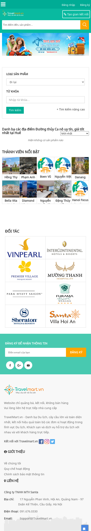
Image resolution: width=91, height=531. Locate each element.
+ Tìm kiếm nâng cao (71, 109)
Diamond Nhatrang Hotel (28, 201)
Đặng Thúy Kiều (62, 201)
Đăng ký (85, 5)
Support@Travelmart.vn (36, 518)
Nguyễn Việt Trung (63, 177)
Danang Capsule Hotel (80, 177)
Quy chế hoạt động (17, 469)
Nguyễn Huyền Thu (45, 201)
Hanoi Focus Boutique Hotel (80, 200)
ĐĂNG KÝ (76, 352)
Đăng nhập (68, 5)
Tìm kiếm (15, 110)
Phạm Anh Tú (28, 177)
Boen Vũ (45, 176)
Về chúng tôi (12, 463)
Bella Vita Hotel (11, 201)
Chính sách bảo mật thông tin (24, 474)
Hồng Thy (10, 177)
